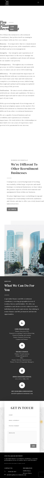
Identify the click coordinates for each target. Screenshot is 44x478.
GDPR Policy (27, 471)
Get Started (12, 209)
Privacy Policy (27, 473)
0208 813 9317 (12, 471)
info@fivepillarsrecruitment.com (22, 392)
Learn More (12, 28)
